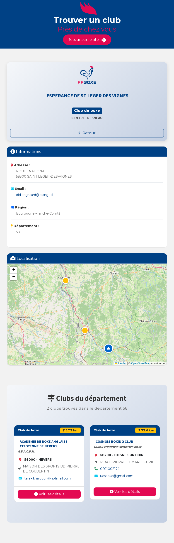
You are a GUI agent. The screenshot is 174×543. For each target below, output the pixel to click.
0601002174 (109, 469)
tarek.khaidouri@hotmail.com (47, 478)
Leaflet (120, 363)
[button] (108, 348)
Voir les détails (49, 494)
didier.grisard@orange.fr (34, 195)
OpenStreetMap (140, 363)
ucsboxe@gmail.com (116, 476)
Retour (87, 133)
